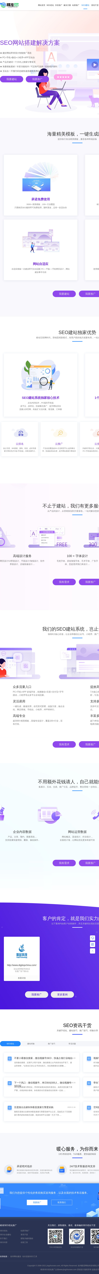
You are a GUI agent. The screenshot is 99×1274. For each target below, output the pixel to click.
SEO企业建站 (5, 1235)
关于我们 (3, 1238)
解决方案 (67, 5)
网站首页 (41, 5)
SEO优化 (50, 5)
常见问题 (72, 1044)
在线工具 (24, 1242)
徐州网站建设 (15, 1256)
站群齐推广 (25, 1231)
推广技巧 (51, 1044)
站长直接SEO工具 (29, 1256)
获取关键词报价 (27, 1238)
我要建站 (11, 79)
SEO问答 (3, 1242)
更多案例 (62, 994)
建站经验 (31, 1044)
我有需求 (64, 582)
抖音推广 (58, 5)
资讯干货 (24, 1235)
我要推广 (37, 79)
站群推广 (75, 5)
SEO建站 (85, 6)
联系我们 (62, 1202)
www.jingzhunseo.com (68, 1269)
